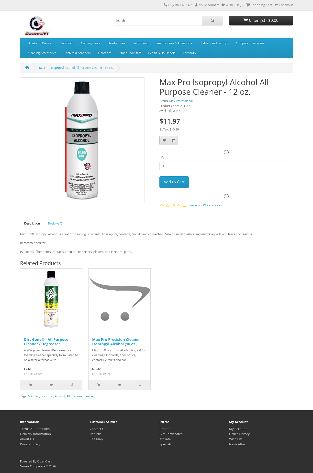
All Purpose (74, 396)
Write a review (213, 205)
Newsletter (237, 444)
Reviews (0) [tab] (55, 223)
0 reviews (194, 205)
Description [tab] (32, 223)
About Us (27, 439)
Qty (161, 157)
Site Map (96, 439)
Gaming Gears (90, 43)
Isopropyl (47, 396)
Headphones (116, 43)
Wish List (236, 439)
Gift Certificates (170, 434)
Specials (165, 444)
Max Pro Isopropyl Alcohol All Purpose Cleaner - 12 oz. (76, 68)
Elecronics (67, 43)
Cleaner (89, 396)
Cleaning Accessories (42, 53)
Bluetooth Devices (40, 43)
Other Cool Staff (130, 53)
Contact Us (98, 428)
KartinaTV (189, 53)
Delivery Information (35, 434)
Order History (239, 434)
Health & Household (162, 53)
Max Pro (33, 396)
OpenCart (44, 461)
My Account (238, 428)
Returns (95, 434)
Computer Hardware (250, 43)
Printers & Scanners (77, 53)
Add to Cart (174, 182)
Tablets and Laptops (215, 43)
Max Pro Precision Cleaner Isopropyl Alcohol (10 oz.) (116, 341)
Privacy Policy (30, 444)
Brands (164, 428)
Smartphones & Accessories (175, 43)
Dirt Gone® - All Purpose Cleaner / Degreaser (46, 341)
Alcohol (60, 396)
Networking (140, 43)
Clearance (104, 53)
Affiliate (165, 439)
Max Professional (181, 101)
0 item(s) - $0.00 (261, 20)
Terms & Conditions (35, 428)
